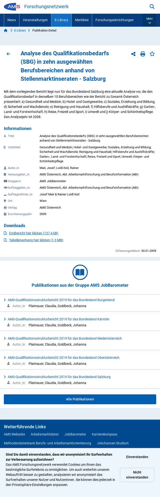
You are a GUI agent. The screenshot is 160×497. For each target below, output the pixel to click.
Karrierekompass (104, 434)
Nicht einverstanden (137, 474)
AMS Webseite (14, 434)
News (11, 20)
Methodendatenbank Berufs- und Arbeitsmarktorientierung (47, 443)
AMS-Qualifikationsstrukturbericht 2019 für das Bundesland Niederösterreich (65, 338)
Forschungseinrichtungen (114, 20)
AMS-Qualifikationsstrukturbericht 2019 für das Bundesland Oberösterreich (63, 358)
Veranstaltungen (35, 20)
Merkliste (82, 20)
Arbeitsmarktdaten (45, 434)
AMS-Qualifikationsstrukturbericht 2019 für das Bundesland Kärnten (58, 319)
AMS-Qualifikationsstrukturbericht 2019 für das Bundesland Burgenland (61, 300)
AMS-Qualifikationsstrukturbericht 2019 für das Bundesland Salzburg (59, 377)
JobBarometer (75, 434)
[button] (149, 20)
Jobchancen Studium (113, 443)
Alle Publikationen (80, 399)
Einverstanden (137, 457)
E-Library (61, 20)
